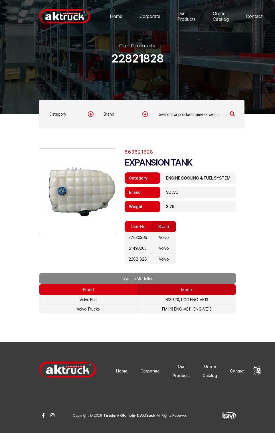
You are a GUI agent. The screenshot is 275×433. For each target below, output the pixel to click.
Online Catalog (221, 16)
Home (116, 16)
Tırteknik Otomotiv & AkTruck (129, 415)
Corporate (149, 16)
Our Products (186, 16)
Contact (254, 16)
